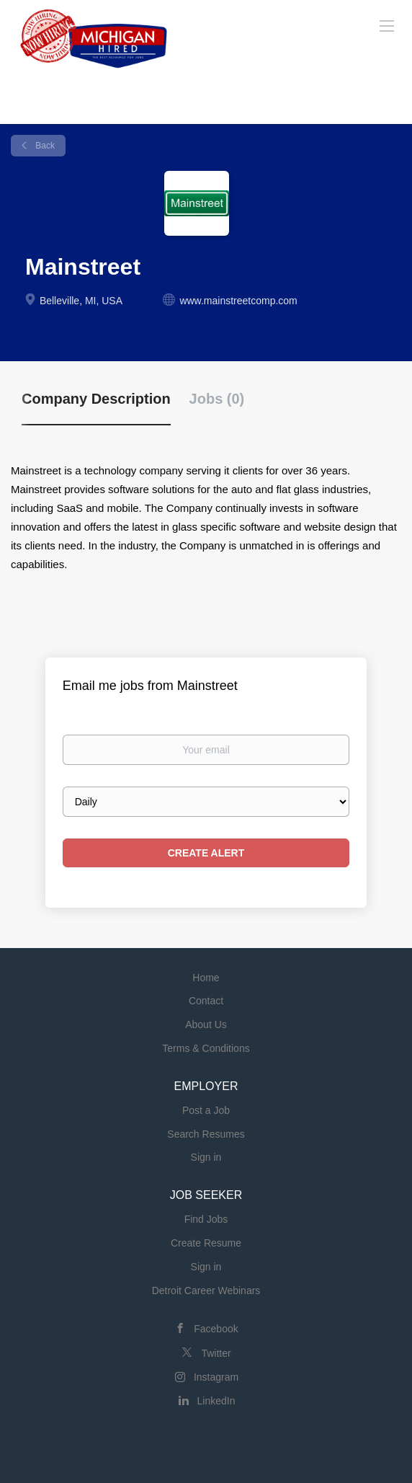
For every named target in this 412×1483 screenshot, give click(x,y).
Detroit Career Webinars (206, 1290)
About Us (206, 1024)
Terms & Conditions (205, 1048)
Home (205, 977)
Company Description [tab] (96, 399)
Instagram (216, 1377)
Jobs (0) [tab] (217, 399)
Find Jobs (206, 1219)
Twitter (215, 1353)
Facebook (216, 1328)
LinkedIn (216, 1401)
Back (44, 146)
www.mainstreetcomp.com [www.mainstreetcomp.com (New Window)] (238, 300)
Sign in (206, 1157)
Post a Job (206, 1110)
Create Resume (206, 1243)
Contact (206, 1000)
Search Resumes (205, 1134)
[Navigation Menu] (387, 25)
